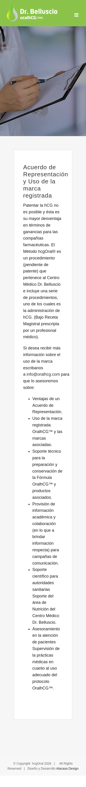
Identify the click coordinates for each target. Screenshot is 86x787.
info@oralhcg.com (43, 374)
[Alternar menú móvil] (76, 15)
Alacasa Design (67, 768)
